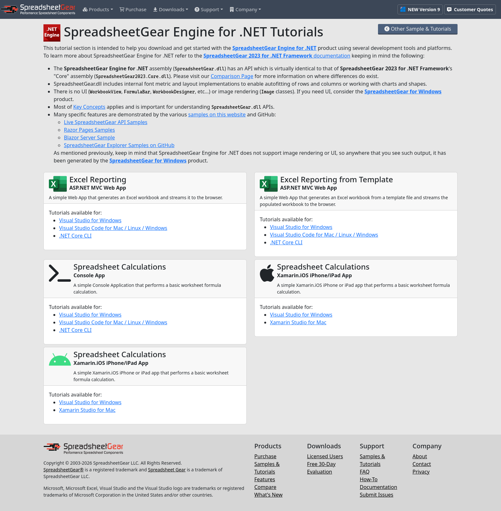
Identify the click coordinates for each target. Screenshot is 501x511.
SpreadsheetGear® (63, 470)
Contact (421, 464)
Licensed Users (325, 456)
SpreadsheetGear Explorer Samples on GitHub (119, 145)
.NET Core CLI (75, 235)
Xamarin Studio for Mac (298, 322)
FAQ (364, 471)
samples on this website (217, 114)
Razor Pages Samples (89, 129)
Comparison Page (232, 76)
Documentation (378, 487)
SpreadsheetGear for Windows (403, 91)
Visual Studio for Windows (90, 220)
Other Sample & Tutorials (417, 28)
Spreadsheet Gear (167, 470)
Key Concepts (89, 106)
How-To (369, 479)
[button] (97, 9)
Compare (265, 487)
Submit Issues (376, 494)
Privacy (420, 471)
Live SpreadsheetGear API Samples (105, 122)
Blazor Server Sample (89, 137)
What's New (268, 494)
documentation (277, 55)
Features (264, 479)
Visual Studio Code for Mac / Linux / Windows (113, 228)
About (419, 456)
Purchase (265, 456)
